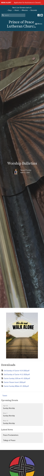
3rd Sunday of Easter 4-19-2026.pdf (15, 370)
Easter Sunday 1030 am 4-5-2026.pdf (15, 378)
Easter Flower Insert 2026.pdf (13, 382)
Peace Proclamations (10, 435)
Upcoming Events (9, 400)
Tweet (4, 395)
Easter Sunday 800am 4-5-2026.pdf (15, 386)
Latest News (7, 429)
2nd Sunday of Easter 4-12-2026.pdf (15, 374)
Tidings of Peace (9, 440)
